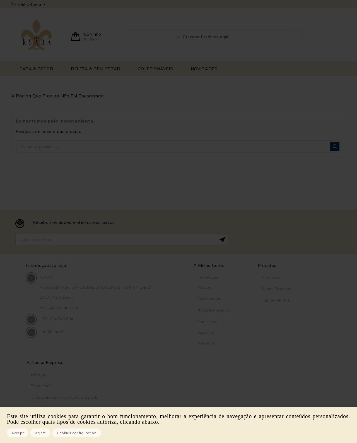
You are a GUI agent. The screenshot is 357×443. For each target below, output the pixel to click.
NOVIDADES (204, 68)
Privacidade (273, 288)
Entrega (269, 277)
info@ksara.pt (53, 353)
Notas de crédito (149, 310)
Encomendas (146, 298)
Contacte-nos (275, 344)
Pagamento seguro (280, 333)
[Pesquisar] (178, 146)
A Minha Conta (145, 265)
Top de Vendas (195, 300)
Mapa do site (274, 356)
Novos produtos (195, 288)
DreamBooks (274, 379)
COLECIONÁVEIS (155, 68)
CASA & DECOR (36, 68)
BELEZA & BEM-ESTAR (95, 68)
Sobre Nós (271, 321)
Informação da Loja (46, 265)
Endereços (144, 321)
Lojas (267, 367)
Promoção (190, 277)
